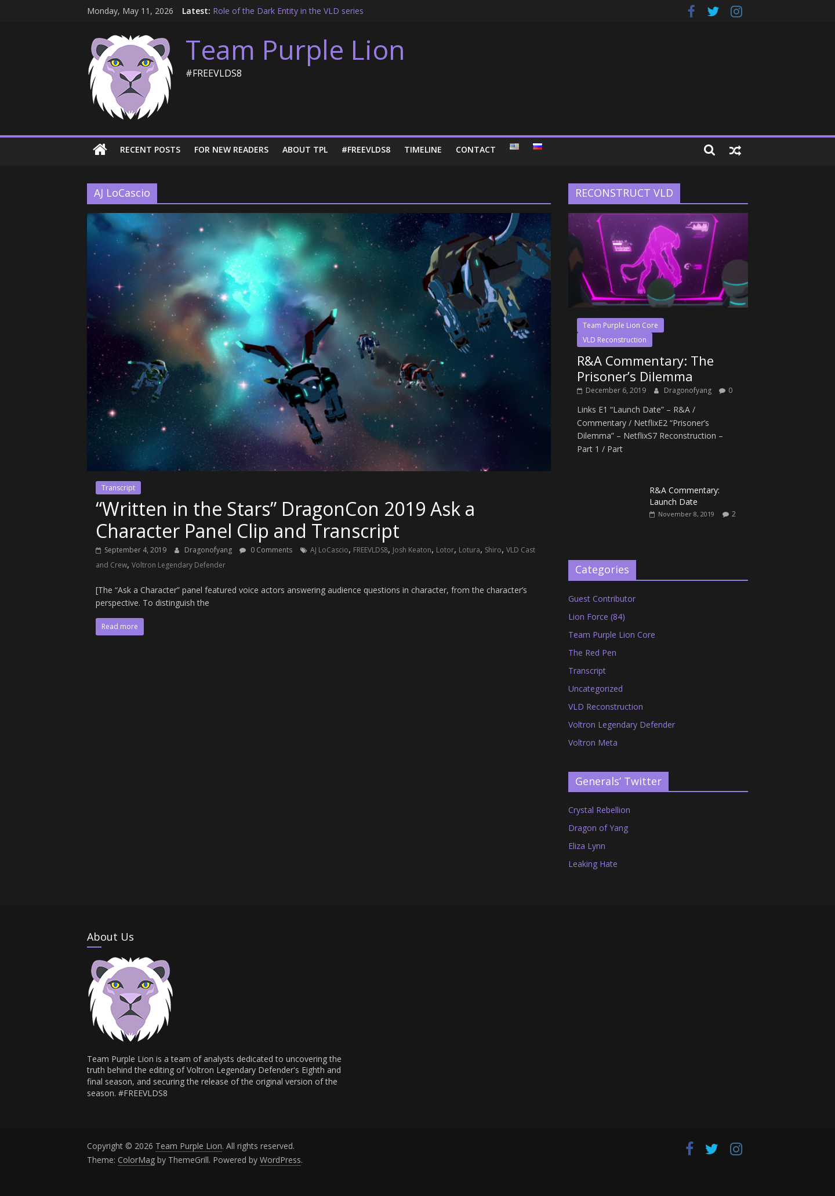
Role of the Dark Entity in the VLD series (288, 10)
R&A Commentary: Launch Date (684, 496)
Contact (476, 149)
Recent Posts (150, 149)
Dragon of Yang (598, 827)
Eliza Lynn (586, 845)
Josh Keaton (412, 550)
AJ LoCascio (329, 550)
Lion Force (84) (596, 616)
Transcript (118, 488)
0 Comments (265, 550)
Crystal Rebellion (599, 809)
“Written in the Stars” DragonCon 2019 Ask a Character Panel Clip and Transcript (285, 519)
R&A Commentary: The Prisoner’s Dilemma (645, 368)
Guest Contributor (602, 598)
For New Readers (231, 149)
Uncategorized (595, 688)
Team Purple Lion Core (620, 325)
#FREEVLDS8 (366, 149)
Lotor (445, 550)
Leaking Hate (593, 863)
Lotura (469, 550)
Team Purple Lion (295, 49)
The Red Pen (592, 652)
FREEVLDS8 (370, 550)
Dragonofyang (209, 550)
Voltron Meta (593, 742)
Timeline (423, 149)
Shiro (493, 550)
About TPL (305, 149)
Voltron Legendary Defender (179, 565)
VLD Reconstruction (615, 340)
